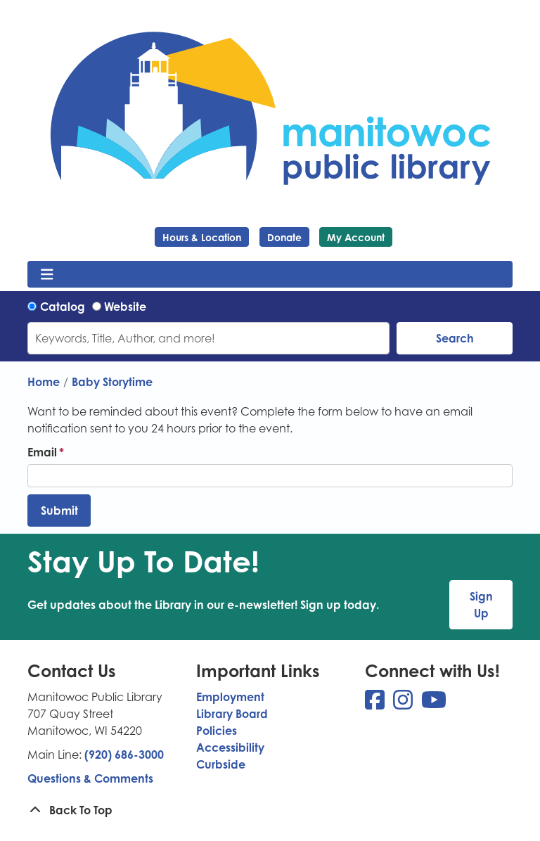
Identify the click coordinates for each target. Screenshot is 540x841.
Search (455, 338)
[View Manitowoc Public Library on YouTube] (433, 704)
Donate (284, 237)
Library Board (232, 714)
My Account (356, 237)
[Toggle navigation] (46, 274)
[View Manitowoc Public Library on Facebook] (376, 704)
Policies (216, 731)
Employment (230, 697)
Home (43, 382)
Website (125, 307)
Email (42, 452)
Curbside (220, 764)
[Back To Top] (270, 810)
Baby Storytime (112, 382)
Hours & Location (201, 237)
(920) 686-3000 (124, 754)
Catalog (62, 307)
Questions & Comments (90, 778)
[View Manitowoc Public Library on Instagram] (404, 704)
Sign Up (481, 604)
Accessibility (230, 747)
